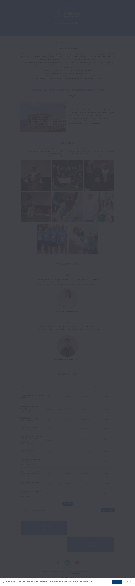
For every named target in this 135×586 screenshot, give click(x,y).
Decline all (128, 582)
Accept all (117, 582)
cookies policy (23, 583)
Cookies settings (106, 582)
